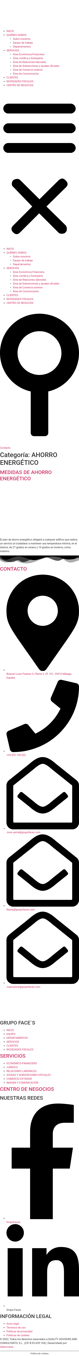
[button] (39, 167)
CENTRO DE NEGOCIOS (19, 85)
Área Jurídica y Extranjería (28, 58)
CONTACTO (13, 569)
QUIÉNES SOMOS (16, 35)
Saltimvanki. (7, 1346)
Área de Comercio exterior (28, 69)
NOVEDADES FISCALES (19, 81)
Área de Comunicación (26, 73)
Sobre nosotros (22, 38)
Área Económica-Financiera (28, 54)
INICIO (10, 31)
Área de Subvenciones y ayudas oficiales (36, 65)
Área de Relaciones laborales (29, 62)
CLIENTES (12, 77)
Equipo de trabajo (23, 42)
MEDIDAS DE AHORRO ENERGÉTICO (26, 475)
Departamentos (22, 46)
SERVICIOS (12, 50)
